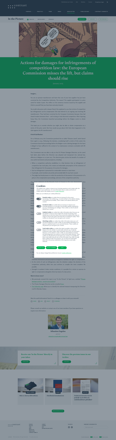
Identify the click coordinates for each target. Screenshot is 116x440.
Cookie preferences (61, 248)
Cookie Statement (34, 196)
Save (60, 242)
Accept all (35, 242)
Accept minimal (48, 242)
